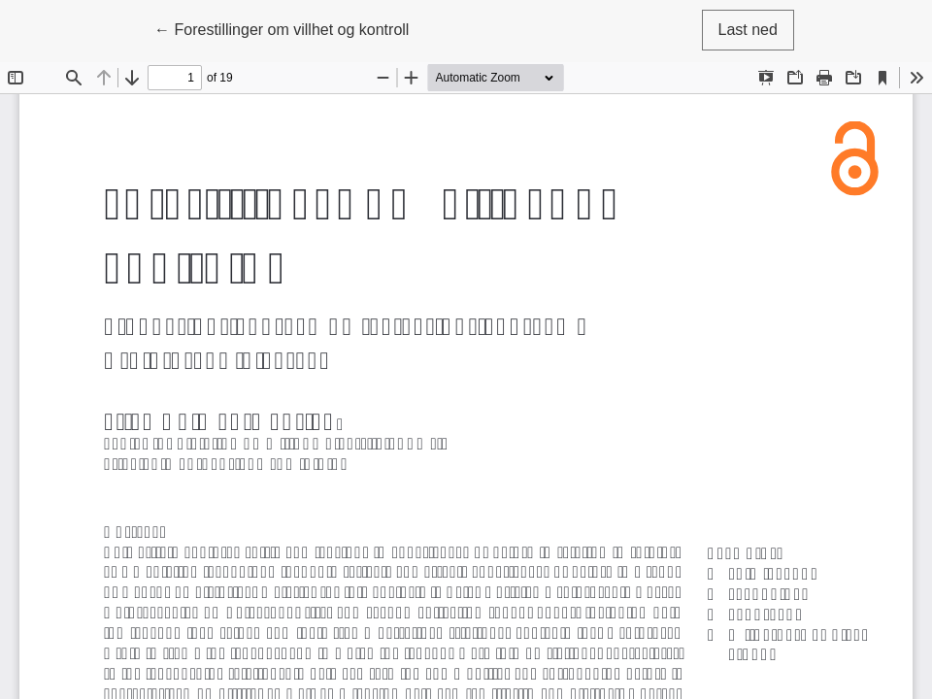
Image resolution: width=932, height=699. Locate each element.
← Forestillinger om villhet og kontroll (281, 27)
